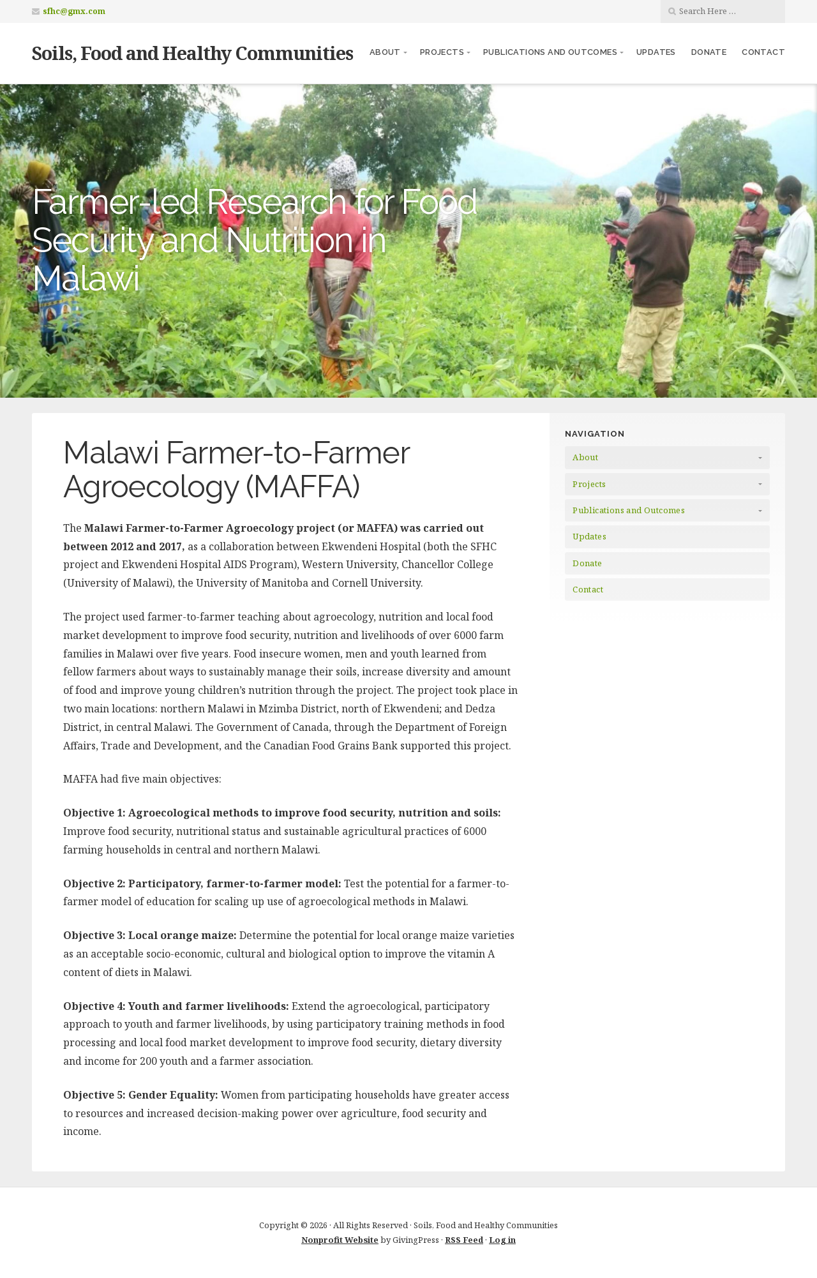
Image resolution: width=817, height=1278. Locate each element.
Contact (763, 52)
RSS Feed (464, 1239)
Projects (442, 52)
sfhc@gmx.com (74, 11)
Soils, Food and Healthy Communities (192, 52)
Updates (656, 52)
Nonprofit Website (340, 1239)
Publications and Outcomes (550, 52)
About (385, 52)
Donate (708, 52)
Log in (502, 1239)
